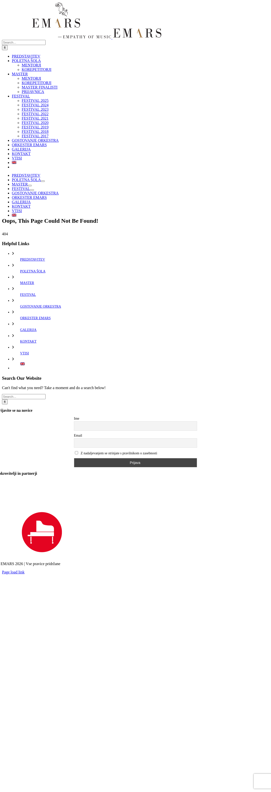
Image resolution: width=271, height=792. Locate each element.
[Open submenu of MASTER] (30, 185)
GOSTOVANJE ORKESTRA (40, 306)
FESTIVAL (28, 295)
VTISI (24, 353)
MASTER (27, 283)
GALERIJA (28, 330)
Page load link (13, 572)
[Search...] (24, 42)
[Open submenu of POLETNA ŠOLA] (43, 181)
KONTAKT (28, 341)
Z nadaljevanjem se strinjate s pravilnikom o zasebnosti (116, 453)
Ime (76, 418)
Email (78, 435)
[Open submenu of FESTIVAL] (32, 190)
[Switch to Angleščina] (140, 162)
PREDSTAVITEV (32, 259)
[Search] (5, 47)
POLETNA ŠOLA (33, 271)
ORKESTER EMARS (35, 318)
